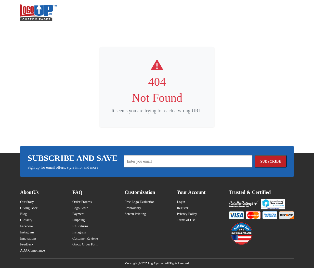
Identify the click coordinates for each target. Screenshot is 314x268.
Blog (23, 214)
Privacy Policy (187, 214)
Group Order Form (85, 244)
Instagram (27, 232)
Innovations (28, 238)
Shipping (78, 220)
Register (182, 208)
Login (181, 202)
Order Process (82, 202)
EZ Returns (80, 226)
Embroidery (133, 208)
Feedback (26, 244)
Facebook (26, 226)
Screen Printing (135, 214)
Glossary (26, 220)
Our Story (27, 202)
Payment (78, 214)
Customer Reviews (85, 238)
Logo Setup (80, 208)
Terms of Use (186, 220)
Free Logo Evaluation (140, 202)
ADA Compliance (32, 250)
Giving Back (29, 208)
